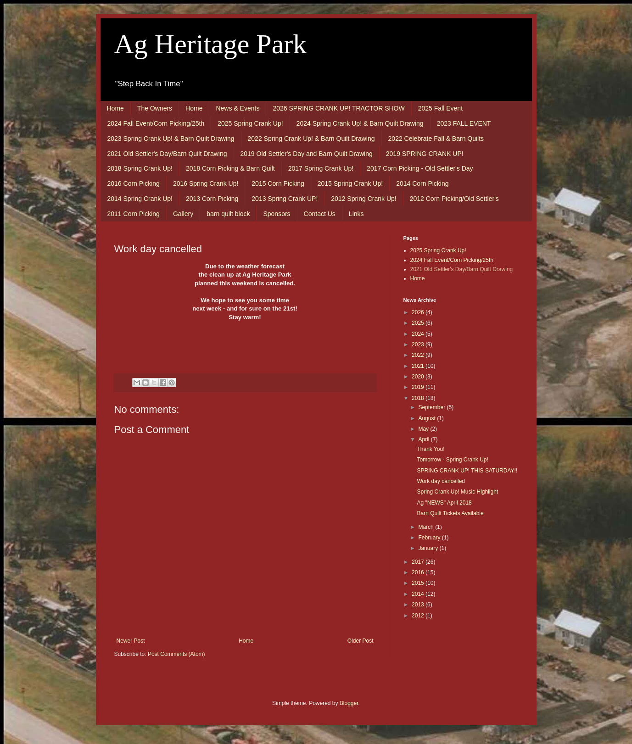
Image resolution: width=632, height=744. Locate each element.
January (428, 548)
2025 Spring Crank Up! (250, 123)
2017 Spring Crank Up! (320, 168)
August (427, 418)
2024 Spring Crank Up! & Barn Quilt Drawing (360, 123)
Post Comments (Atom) (176, 654)
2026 (418, 312)
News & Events (237, 108)
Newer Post (131, 641)
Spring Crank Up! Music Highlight (457, 492)
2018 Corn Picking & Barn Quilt (230, 168)
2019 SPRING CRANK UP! (425, 153)
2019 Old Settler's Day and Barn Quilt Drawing (306, 153)
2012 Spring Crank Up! (363, 198)
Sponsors (276, 213)
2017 (418, 562)
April (424, 439)
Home (115, 108)
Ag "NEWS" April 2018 (444, 503)
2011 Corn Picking (133, 213)
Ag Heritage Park (210, 44)
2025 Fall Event (440, 108)
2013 (418, 604)
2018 (418, 398)
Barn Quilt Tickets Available (450, 513)
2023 (418, 344)
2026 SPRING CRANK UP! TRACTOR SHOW (338, 108)
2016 (418, 572)
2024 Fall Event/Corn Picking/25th (156, 123)
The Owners (154, 108)
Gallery (183, 213)
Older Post (360, 641)
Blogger (349, 703)
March (426, 527)
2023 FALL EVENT (464, 123)
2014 (418, 594)
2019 (418, 387)
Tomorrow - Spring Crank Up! (452, 459)
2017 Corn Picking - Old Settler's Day (420, 168)
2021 (418, 366)
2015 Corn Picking (278, 183)
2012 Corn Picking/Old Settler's (454, 198)
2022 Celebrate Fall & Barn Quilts (436, 138)
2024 (418, 334)
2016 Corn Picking (133, 183)
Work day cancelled (441, 481)
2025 (418, 323)
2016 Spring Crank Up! (205, 183)
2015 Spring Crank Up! (350, 183)
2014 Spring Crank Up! (140, 198)
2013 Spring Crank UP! (285, 198)
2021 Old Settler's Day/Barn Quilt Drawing (167, 153)
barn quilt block (228, 213)
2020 (418, 376)
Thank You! (430, 449)
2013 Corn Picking (212, 198)
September (432, 407)
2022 (418, 355)
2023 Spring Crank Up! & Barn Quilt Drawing (171, 138)
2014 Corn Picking (422, 183)
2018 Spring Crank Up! (140, 168)
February (430, 537)
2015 (418, 583)
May (424, 429)
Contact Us (320, 213)
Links (356, 213)
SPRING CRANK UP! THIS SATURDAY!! (467, 470)
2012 (418, 615)
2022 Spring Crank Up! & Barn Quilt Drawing (311, 138)
